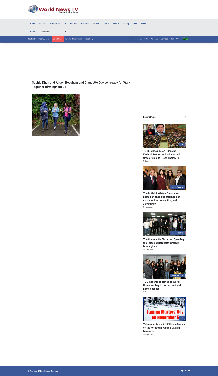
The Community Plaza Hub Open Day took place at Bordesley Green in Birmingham (163, 243)
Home (32, 23)
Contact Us (175, 39)
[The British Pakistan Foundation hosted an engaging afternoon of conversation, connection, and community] (164, 178)
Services (164, 39)
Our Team (154, 39)
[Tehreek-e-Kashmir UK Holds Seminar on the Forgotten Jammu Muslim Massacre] (164, 309)
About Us (144, 39)
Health (144, 23)
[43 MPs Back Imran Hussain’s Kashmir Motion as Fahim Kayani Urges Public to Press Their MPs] (164, 136)
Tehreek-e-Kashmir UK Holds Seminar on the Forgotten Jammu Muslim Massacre (164, 328)
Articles (42, 23)
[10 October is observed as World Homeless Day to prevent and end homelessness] (164, 266)
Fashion (95, 23)
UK (65, 23)
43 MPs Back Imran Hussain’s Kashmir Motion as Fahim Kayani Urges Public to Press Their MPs (161, 154)
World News (54, 23)
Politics (73, 23)
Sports (106, 23)
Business (85, 23)
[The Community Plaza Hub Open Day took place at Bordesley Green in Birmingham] (164, 224)
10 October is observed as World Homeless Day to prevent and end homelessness (162, 285)
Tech (135, 23)
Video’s (116, 23)
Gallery (126, 23)
